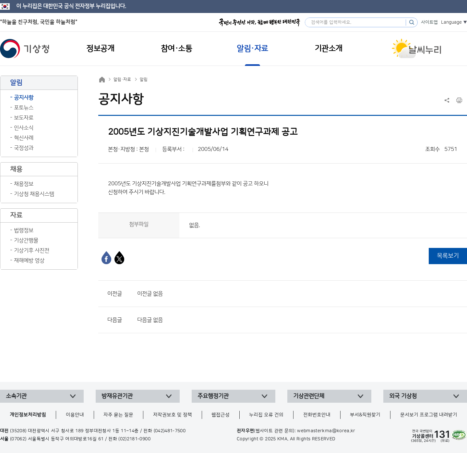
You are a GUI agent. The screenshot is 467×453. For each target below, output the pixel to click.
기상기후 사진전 (31, 250)
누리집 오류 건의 (266, 415)
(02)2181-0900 (134, 439)
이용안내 (75, 415)
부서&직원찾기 (365, 415)
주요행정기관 (213, 396)
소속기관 (16, 396)
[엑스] (119, 257)
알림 (144, 79)
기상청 (24, 48)
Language (451, 22)
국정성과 (23, 148)
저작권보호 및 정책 (172, 415)
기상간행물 (26, 240)
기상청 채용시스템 (34, 194)
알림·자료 (122, 79)
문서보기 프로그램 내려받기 (428, 415)
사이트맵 (429, 22)
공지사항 (23, 98)
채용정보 (23, 184)
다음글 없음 (150, 320)
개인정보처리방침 (28, 415)
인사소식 (23, 128)
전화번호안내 (316, 415)
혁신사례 (23, 138)
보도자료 (23, 118)
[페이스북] (106, 257)
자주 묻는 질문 (118, 415)
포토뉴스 (23, 108)
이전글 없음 (150, 294)
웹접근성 (220, 415)
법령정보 (23, 230)
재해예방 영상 (29, 260)
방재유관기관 (117, 396)
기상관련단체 (308, 396)
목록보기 (448, 255)
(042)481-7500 (170, 431)
